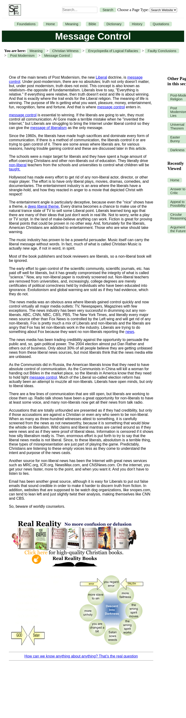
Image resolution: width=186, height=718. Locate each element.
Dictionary (114, 24)
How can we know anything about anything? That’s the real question (81, 656)
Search (108, 10)
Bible (92, 24)
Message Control (57, 55)
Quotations (161, 24)
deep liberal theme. (44, 206)
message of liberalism (48, 128)
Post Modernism (22, 55)
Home (50, 24)
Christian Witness (65, 51)
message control (111, 107)
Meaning (71, 24)
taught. (14, 169)
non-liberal (18, 165)
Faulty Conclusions (162, 51)
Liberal (101, 77)
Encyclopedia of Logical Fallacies (113, 51)
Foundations (26, 24)
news (129, 332)
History (137, 24)
